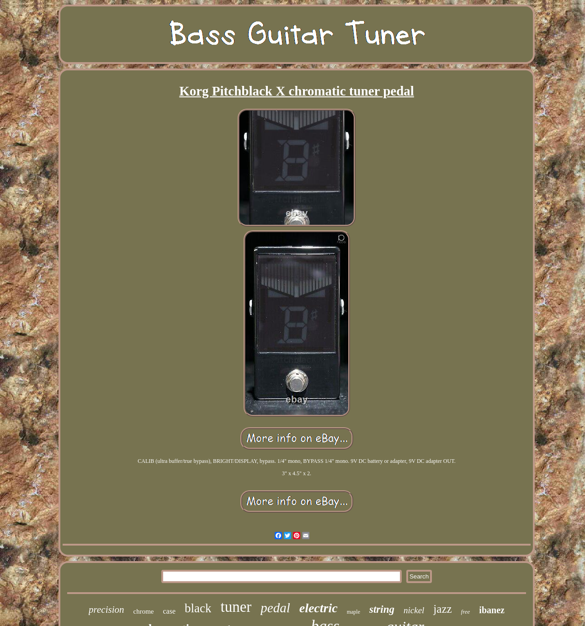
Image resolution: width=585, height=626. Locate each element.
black (198, 608)
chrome (143, 611)
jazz (442, 609)
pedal (275, 607)
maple (353, 612)
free (465, 611)
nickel (414, 610)
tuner (235, 607)
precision (106, 609)
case (169, 611)
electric (318, 608)
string (381, 609)
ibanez (492, 610)
